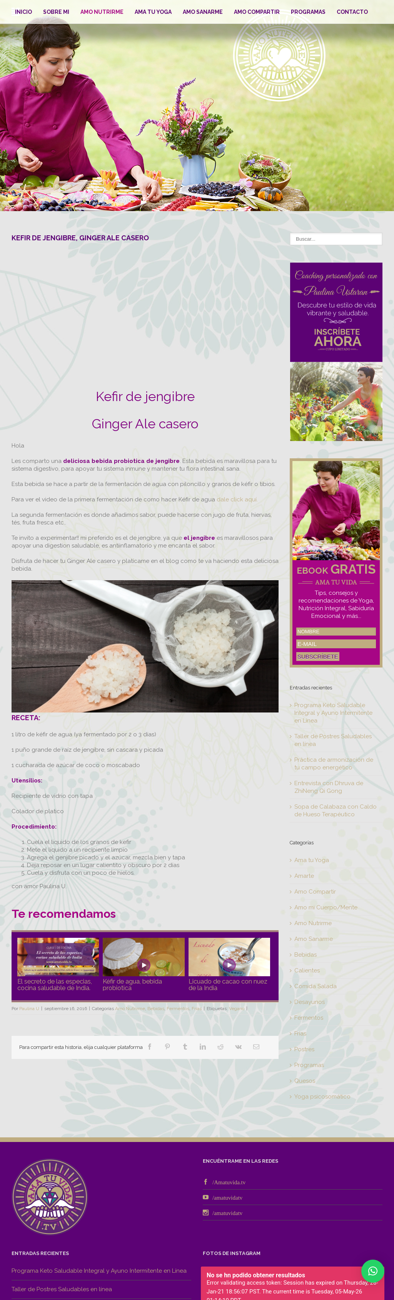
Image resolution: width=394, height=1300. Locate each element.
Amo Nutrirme (102, 12)
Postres (304, 1049)
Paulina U (29, 1008)
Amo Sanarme (203, 12)
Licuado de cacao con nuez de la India (228, 984)
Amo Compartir (257, 12)
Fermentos (178, 1008)
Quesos (304, 1080)
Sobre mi (56, 12)
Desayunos (309, 1002)
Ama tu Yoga (153, 12)
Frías (197, 1008)
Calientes (307, 970)
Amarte (304, 875)
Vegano (236, 1008)
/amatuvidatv (227, 1197)
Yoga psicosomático (322, 1096)
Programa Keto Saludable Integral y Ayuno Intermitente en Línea (333, 713)
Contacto (352, 12)
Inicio (23, 12)
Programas (308, 12)
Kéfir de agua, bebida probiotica (132, 984)
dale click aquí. (237, 499)
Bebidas (155, 1008)
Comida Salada (315, 986)
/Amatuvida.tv (228, 1182)
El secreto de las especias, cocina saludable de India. (54, 984)
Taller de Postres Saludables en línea (62, 1289)
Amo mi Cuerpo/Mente (325, 907)
